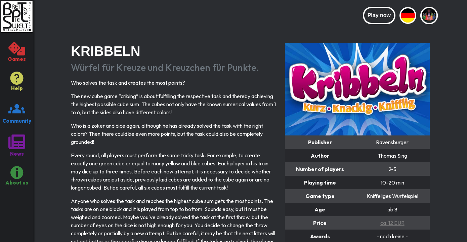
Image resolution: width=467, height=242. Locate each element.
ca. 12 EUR (392, 222)
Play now (379, 15)
